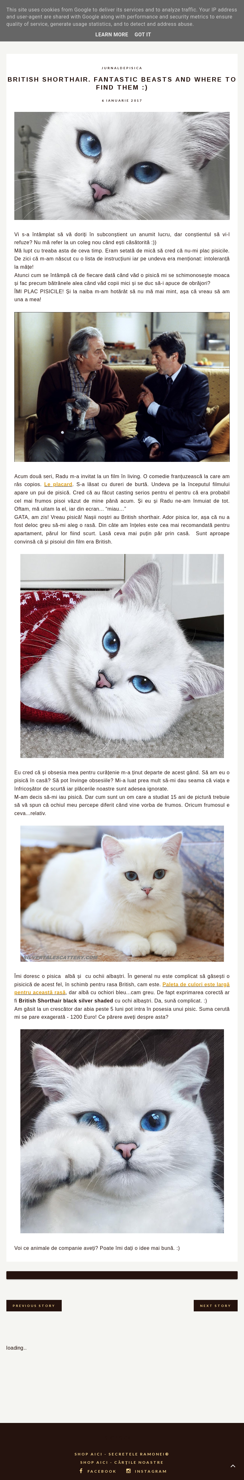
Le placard (58, 484)
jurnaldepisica (122, 68)
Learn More (111, 35)
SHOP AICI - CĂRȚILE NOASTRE (122, 1454)
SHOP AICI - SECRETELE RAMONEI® (122, 1446)
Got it (143, 35)
